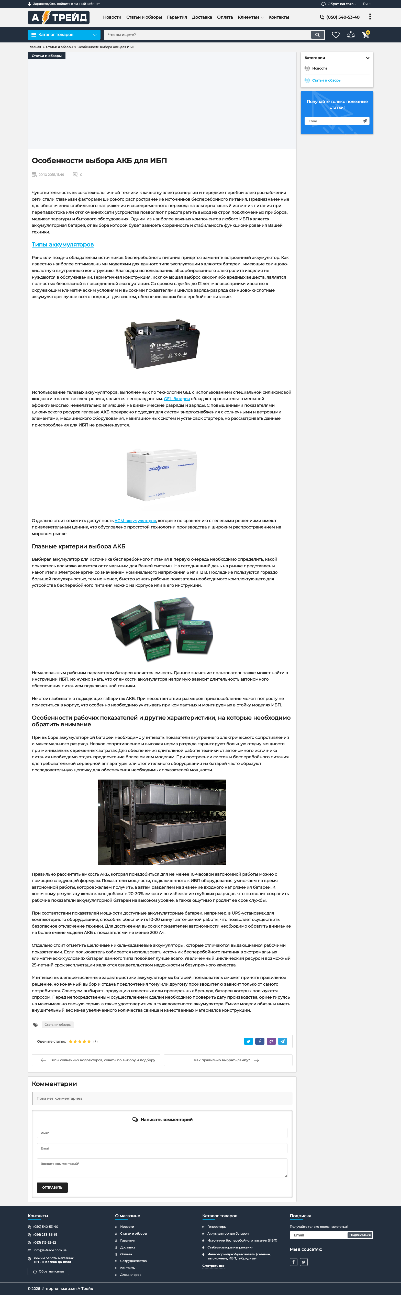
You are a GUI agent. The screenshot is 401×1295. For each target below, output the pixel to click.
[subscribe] (337, 121)
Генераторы (216, 1227)
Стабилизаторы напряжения (230, 1247)
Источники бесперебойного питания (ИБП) (242, 1240)
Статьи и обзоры (47, 56)
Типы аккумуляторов (63, 244)
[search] (210, 35)
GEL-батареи (177, 398)
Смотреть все (213, 1266)
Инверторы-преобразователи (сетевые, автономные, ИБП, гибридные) (239, 1256)
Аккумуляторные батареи (228, 1233)
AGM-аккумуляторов (136, 520)
